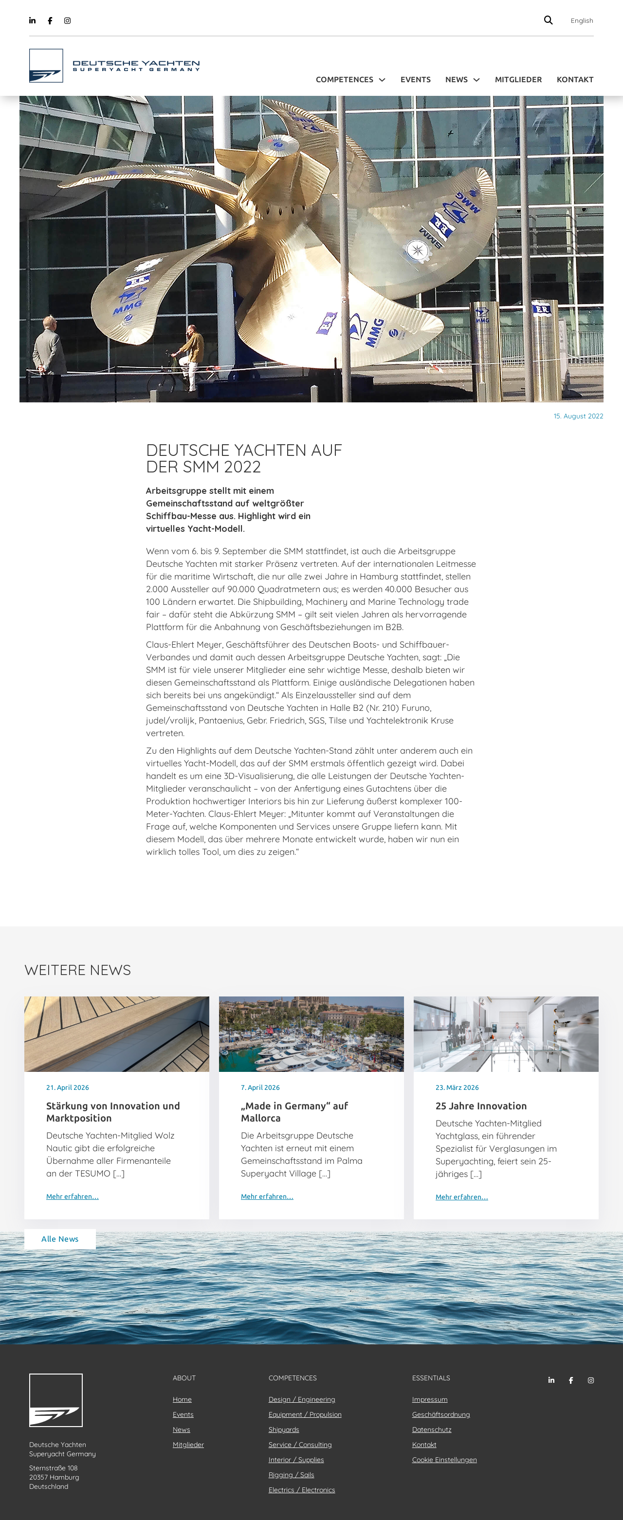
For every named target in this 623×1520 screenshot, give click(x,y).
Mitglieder (518, 79)
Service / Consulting (300, 1444)
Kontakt (575, 79)
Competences (344, 79)
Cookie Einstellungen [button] (444, 1459)
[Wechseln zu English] (579, 20)
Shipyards (284, 1429)
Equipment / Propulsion (305, 1414)
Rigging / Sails (291, 1474)
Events (416, 79)
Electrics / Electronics (302, 1489)
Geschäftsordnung (441, 1414)
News (456, 79)
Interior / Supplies (296, 1459)
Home (182, 1399)
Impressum (430, 1399)
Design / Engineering (302, 1399)
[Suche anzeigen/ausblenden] (548, 20)
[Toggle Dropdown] (382, 80)
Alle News (60, 1239)
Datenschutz (432, 1429)
